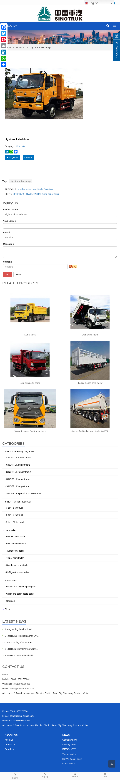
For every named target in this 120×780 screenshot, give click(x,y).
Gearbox (10, 601)
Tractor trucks (69, 754)
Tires (7, 609)
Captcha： (8, 262)
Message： (9, 244)
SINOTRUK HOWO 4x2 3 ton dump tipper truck (36, 194)
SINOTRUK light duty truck (18, 501)
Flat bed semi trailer (15, 536)
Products (20, 47)
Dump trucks (68, 763)
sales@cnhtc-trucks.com (22, 688)
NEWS (66, 734)
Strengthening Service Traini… (19, 629)
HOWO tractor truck (72, 759)
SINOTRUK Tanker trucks (18, 472)
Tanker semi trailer (15, 551)
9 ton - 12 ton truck (15, 522)
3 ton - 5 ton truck (14, 508)
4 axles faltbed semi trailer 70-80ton (35, 189)
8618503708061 (22, 684)
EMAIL (28, 157)
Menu (75, 775)
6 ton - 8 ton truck (14, 515)
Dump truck (30, 334)
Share (15, 775)
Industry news (69, 744)
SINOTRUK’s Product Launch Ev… (22, 636)
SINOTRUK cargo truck (17, 486)
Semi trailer (10, 530)
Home (8, 47)
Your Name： (10, 221)
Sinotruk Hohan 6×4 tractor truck (30, 431)
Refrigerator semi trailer (17, 572)
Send (7, 274)
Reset (18, 274)
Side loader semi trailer (17, 565)
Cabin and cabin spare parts (20, 594)
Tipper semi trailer (15, 558)
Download (9, 749)
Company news (70, 740)
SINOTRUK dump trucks (18, 465)
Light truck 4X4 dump (20, 181)
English (91, 3)
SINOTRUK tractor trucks (18, 457)
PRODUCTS (69, 749)
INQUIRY (12, 157)
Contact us (10, 744)
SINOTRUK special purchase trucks (23, 493)
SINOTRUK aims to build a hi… (20, 655)
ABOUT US (11, 734)
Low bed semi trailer (16, 543)
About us (9, 740)
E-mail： (7, 232)
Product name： (11, 209)
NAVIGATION (9, 25)
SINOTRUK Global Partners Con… (21, 649)
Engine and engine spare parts (21, 586)
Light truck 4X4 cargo (30, 383)
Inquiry (45, 775)
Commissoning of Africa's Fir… (19, 642)
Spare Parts (11, 580)
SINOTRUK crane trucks (18, 479)
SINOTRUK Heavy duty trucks (20, 451)
